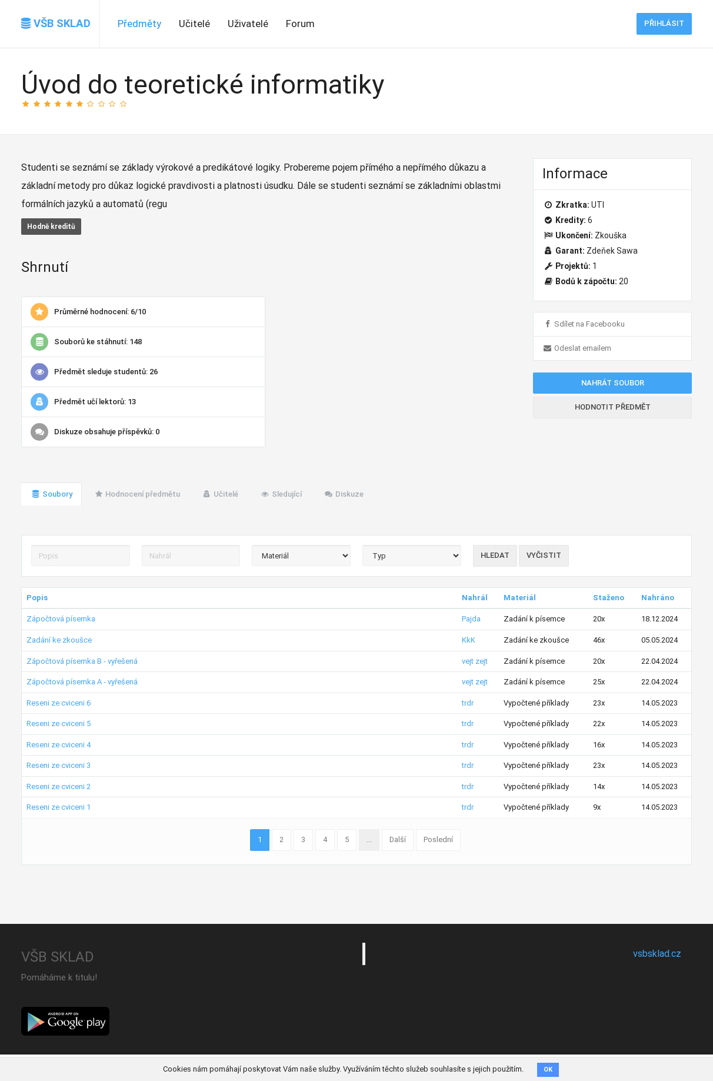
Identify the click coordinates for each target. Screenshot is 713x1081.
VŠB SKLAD (56, 23)
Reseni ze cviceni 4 (58, 744)
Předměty (139, 23)
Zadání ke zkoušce (59, 640)
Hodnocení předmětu (137, 494)
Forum (300, 23)
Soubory (51, 494)
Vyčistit (544, 555)
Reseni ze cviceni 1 (58, 807)
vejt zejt (475, 661)
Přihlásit (664, 23)
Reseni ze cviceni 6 (58, 703)
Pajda (471, 618)
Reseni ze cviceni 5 (58, 723)
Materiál (520, 597)
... (369, 839)
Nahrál (475, 597)
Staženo (608, 597)
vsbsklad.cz (657, 953)
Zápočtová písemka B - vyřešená (82, 661)
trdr (468, 703)
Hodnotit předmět (613, 407)
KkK (468, 640)
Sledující (281, 494)
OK (548, 1069)
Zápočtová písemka (60, 618)
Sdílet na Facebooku (583, 324)
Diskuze (344, 494)
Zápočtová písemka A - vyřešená (82, 681)
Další (397, 839)
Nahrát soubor (612, 382)
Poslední (438, 839)
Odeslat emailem (576, 348)
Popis (37, 597)
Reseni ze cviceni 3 (58, 765)
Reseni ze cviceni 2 (58, 786)
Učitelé (194, 23)
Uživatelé (248, 23)
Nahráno (657, 597)
